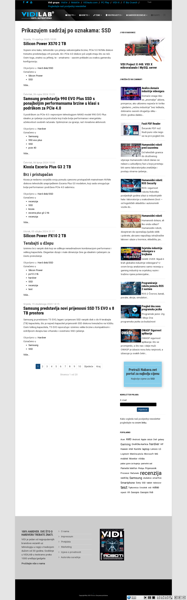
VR (128, 492)
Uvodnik (143, 487)
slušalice (147, 478)
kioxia (31, 209)
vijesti (123, 492)
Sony (138, 482)
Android (136, 439)
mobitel (124, 458)
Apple (143, 439)
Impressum (66, 536)
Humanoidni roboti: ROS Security (152, 182)
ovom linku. (141, 422)
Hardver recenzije (136, 15)
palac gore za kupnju (130, 463)
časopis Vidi (146, 492)
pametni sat (146, 463)
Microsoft (149, 454)
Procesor (125, 473)
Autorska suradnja (70, 557)
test (30, 289)
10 (79, 366)
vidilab (155, 487)
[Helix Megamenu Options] (164, 15)
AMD (128, 439)
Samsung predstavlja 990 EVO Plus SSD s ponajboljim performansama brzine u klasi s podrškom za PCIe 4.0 (61, 103)
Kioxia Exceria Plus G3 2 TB (47, 166)
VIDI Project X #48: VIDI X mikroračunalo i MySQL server (138, 66)
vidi (149, 487)
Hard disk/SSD (45, 68)
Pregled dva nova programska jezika (152, 308)
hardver (32, 277)
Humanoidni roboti (152, 215)
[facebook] (23, 2)
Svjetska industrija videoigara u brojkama (152, 251)
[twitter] (27, 2)
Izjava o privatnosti (70, 552)
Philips (141, 468)
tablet (149, 482)
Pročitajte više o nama (33, 563)
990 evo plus (35, 140)
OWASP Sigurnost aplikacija (151, 332)
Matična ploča (136, 454)
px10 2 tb (33, 274)
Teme (96, 15)
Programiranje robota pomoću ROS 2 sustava (153, 286)
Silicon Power (35, 75)
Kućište (137, 449)
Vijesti (155, 15)
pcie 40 (32, 147)
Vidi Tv (69, 15)
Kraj (98, 366)
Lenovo (154, 449)
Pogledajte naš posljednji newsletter (67, 6)
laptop (145, 449)
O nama (64, 531)
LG (160, 449)
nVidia (141, 458)
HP (161, 444)
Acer (123, 439)
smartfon (157, 478)
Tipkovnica (133, 487)
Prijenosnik (150, 468)
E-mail (123, 400)
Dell (155, 439)
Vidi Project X (113, 15)
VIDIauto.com (90, 2)
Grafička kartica (140, 444)
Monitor (133, 458)
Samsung (33, 136)
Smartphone (128, 482)
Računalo (134, 473)
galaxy (161, 439)
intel (131, 449)
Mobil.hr (75, 2)
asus (149, 439)
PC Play (105, 2)
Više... (26, 85)
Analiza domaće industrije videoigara (153, 89)
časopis (135, 492)
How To (83, 15)
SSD (30, 79)
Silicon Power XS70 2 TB (44, 43)
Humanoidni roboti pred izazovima (152, 146)
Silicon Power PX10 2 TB (44, 235)
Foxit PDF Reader (151, 123)
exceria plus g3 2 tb (38, 212)
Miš (156, 454)
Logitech (125, 454)
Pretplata (65, 541)
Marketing (66, 546)
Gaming (126, 444)
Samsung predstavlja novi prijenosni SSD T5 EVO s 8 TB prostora (68, 310)
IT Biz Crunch (130, 2)
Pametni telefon (129, 468)
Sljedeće (88, 366)
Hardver (42, 128)
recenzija (33, 201)
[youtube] (31, 2)
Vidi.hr (64, 2)
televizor (157, 482)
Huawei (124, 449)
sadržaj (124, 478)
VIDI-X (116, 2)
